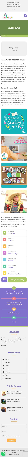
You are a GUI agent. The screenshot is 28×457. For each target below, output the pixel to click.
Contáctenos (7, 378)
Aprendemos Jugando (13, 399)
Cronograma (7, 372)
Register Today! (17, 279)
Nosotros (6, 359)
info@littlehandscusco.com (13, 6)
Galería (5, 375)
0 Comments (18, 393)
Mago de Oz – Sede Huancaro (14, 391)
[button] (3, 454)
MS (18, 454)
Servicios (6, 365)
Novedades (6, 362)
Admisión (6, 369)
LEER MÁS (3, 345)
